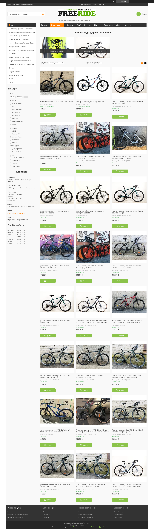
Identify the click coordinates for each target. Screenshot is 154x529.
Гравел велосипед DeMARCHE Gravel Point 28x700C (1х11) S (127, 212)
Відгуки (97, 25)
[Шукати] (43, 14)
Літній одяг (12, 54)
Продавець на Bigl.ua (77, 525)
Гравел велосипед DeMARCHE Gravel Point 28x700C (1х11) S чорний (127, 431)
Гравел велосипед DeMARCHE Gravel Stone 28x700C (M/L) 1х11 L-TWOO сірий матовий (91, 321)
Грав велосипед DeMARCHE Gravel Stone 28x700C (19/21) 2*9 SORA (90, 157)
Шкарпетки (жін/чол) (85, 517)
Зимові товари (119, 512)
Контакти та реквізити (15, 517)
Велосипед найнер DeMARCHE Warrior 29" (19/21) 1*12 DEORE (55, 212)
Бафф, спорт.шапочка (85, 515)
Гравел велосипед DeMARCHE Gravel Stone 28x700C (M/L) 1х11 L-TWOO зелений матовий (92, 431)
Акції (79, 25)
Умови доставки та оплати (16, 512)
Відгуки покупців (14, 72)
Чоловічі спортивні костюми (19, 39)
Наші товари (56, 25)
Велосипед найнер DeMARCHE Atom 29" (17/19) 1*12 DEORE (90, 212)
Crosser (45, 512)
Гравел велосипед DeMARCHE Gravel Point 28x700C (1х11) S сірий (55, 486)
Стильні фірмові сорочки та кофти (21, 64)
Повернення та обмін (112, 25)
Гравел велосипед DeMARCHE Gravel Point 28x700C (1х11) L (55, 321)
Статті (11, 82)
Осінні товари (118, 515)
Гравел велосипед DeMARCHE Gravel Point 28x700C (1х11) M (127, 102)
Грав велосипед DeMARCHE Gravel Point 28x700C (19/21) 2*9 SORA (126, 157)
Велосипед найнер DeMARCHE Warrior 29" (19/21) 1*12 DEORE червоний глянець (127, 321)
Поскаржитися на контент (81, 527)
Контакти (127, 25)
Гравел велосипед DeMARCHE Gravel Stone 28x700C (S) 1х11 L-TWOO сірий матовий (127, 486)
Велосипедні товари (85, 512)
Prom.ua (87, 523)
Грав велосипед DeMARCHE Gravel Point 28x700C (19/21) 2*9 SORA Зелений (126, 376)
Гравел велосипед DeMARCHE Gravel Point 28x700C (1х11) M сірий (91, 376)
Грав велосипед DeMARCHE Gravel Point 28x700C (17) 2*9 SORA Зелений (90, 486)
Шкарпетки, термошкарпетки (19, 36)
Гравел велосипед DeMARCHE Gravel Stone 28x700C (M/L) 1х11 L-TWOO (55, 157)
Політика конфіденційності (99, 527)
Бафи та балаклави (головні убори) (21, 43)
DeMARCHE (46, 515)
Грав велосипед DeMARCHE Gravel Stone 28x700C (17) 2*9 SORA (90, 267)
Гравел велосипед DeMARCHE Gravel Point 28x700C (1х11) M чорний (55, 376)
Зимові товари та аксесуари (19, 57)
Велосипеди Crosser (57, 51)
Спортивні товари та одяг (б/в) (20, 61)
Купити (49, 115)
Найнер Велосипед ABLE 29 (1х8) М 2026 (90, 102)
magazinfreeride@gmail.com (16, 213)
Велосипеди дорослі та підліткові (21, 29)
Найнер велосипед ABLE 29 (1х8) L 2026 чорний (57, 102)
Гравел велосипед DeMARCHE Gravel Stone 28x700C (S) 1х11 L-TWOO (127, 267)
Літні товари (118, 517)
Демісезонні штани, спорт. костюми (22, 50)
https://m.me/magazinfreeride (17, 220)
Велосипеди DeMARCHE (93, 51)
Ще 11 (14, 124)
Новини (11, 79)
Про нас (11, 68)
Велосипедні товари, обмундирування (22, 32)
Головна (44, 25)
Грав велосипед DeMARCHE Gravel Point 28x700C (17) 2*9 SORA (54, 267)
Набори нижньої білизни (17, 46)
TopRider (46, 517)
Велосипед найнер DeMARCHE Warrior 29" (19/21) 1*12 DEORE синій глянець (55, 431)
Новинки (70, 25)
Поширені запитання (16, 75)
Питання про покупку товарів (17, 515)
